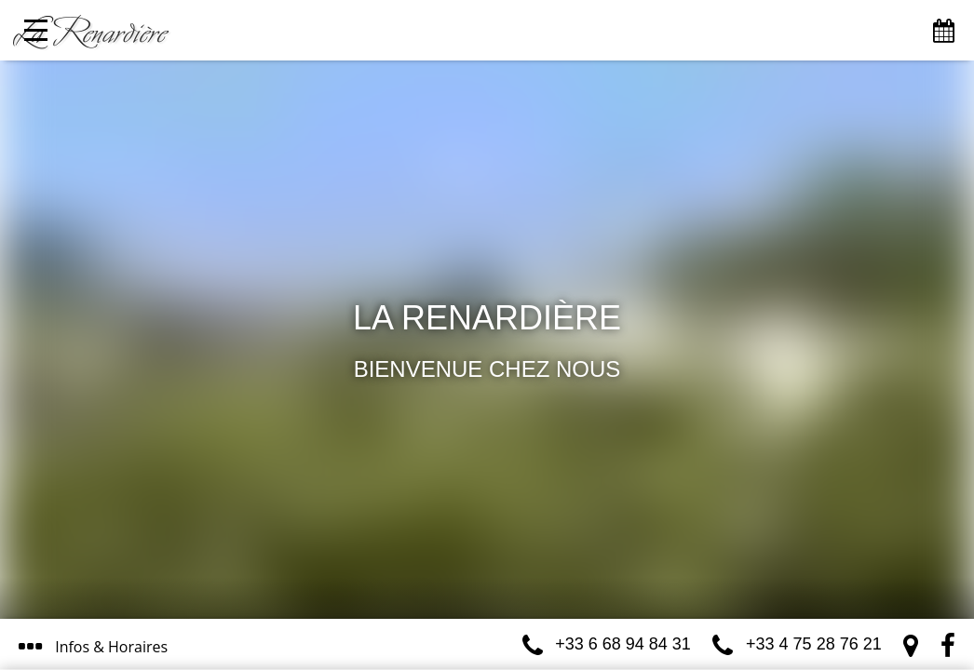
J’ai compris (447, 574)
